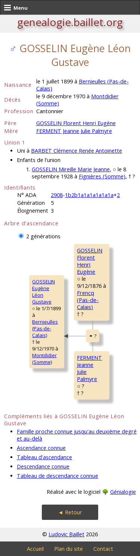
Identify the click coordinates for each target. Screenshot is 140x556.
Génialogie (123, 491)
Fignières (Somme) (102, 176)
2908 (57, 194)
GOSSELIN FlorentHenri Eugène (89, 261)
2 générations (43, 236)
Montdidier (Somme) (44, 358)
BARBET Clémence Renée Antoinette (76, 150)
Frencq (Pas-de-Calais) (88, 300)
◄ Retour (70, 512)
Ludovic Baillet (66, 534)
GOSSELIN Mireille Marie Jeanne (71, 169)
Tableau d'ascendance (44, 457)
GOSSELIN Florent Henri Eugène (76, 123)
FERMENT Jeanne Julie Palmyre (74, 130)
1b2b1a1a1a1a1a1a (89, 194)
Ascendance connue (41, 447)
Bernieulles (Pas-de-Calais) (45, 328)
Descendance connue (43, 466)
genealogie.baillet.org (70, 22)
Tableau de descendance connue (57, 475)
